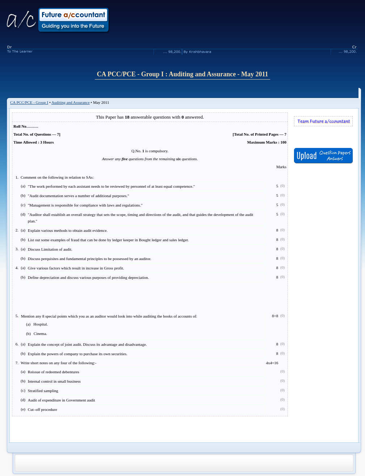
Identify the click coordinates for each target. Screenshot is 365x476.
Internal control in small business (54, 381)
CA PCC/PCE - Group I (29, 102)
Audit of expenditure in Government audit (61, 400)
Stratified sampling (43, 390)
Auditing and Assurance (70, 102)
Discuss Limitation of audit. (50, 249)
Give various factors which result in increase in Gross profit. (76, 268)
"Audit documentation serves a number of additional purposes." (78, 196)
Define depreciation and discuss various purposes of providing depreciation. (88, 277)
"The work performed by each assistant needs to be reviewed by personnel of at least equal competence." (111, 186)
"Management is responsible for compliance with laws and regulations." (85, 205)
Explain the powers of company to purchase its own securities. (77, 354)
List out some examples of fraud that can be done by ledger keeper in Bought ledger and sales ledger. (108, 240)
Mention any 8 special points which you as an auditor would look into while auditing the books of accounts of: (109, 326)
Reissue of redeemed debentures (53, 372)
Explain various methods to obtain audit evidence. (68, 230)
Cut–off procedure (42, 409)
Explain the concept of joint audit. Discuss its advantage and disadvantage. (87, 344)
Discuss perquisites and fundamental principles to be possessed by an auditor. (89, 258)
